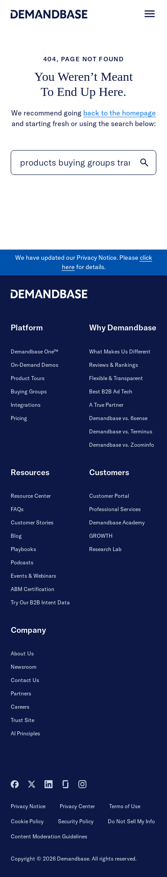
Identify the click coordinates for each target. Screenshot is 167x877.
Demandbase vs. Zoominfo (121, 444)
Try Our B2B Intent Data (40, 602)
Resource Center (31, 495)
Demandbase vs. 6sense (118, 418)
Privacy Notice (28, 806)
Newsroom (24, 666)
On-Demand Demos (34, 364)
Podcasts (22, 562)
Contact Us (25, 680)
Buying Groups (29, 391)
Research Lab (105, 549)
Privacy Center (77, 806)
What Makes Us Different (120, 351)
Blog (16, 535)
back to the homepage (119, 112)
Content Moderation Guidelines (49, 836)
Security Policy (76, 821)
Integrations (26, 404)
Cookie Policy (27, 821)
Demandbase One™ (34, 351)
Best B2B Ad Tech (110, 391)
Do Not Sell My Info (131, 821)
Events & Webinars (33, 575)
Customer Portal (109, 495)
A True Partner (106, 404)
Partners (21, 693)
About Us (22, 653)
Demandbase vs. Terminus (120, 431)
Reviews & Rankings (113, 364)
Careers (20, 706)
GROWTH (101, 535)
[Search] (83, 162)
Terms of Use (124, 806)
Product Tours (28, 378)
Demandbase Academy (117, 522)
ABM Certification (32, 589)
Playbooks (23, 549)
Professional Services (115, 509)
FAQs (17, 509)
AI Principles (25, 733)
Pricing (19, 418)
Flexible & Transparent (116, 378)
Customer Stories (32, 522)
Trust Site (22, 720)
